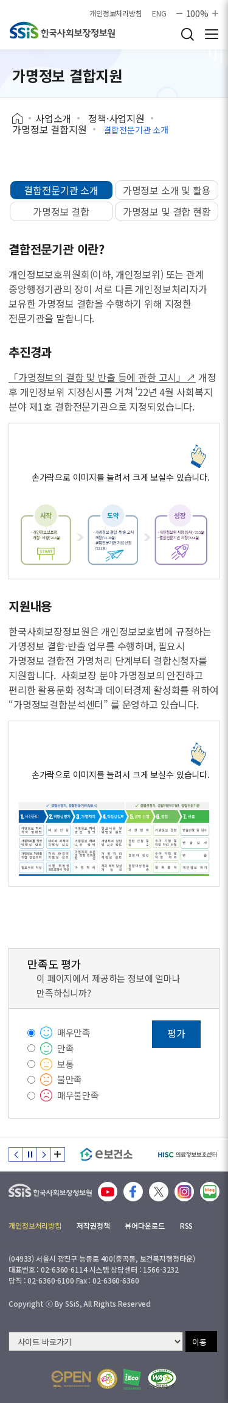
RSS (186, 1225)
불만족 (70, 1079)
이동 (199, 1342)
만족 (65, 1048)
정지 (29, 1154)
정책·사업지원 (116, 118)
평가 (176, 1033)
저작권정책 (93, 1225)
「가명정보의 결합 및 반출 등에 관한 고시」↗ (102, 377)
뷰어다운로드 (144, 1225)
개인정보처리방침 (115, 13)
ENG (159, 13)
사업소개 (53, 118)
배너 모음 (57, 1154)
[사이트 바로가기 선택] (96, 1341)
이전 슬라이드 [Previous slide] (16, 1154)
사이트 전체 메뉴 (211, 34)
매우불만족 (78, 1095)
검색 (187, 34)
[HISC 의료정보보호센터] (187, 1154)
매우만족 (74, 1032)
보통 (65, 1064)
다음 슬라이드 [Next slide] (43, 1154)
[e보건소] (106, 1154)
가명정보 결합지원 (49, 129)
